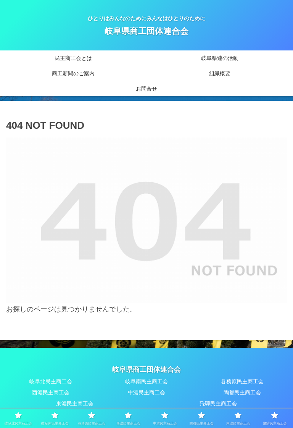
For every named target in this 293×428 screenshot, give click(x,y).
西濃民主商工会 (50, 392)
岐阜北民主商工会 (50, 381)
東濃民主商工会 (74, 403)
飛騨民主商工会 (218, 403)
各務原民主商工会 (242, 381)
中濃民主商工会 (146, 392)
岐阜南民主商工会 (146, 381)
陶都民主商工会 (242, 392)
